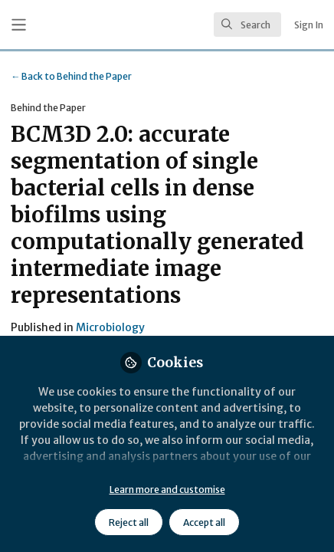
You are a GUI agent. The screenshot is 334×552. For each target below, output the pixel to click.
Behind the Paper (71, 76)
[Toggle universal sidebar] (19, 25)
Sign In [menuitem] (308, 25)
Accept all (204, 522)
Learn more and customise (167, 489)
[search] (247, 24)
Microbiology (110, 327)
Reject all (129, 522)
